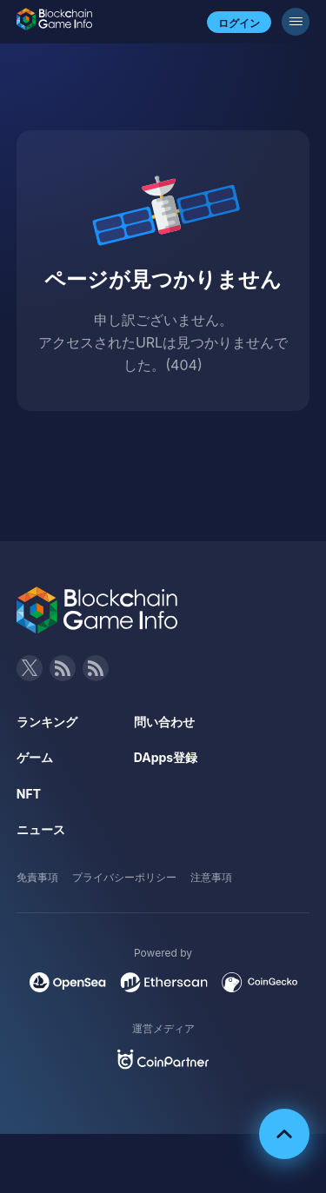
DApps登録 (165, 757)
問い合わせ (164, 721)
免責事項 (37, 877)
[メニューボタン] (295, 22)
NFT (29, 793)
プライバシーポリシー (124, 877)
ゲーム (35, 757)
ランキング (47, 721)
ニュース (41, 829)
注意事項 (211, 877)
